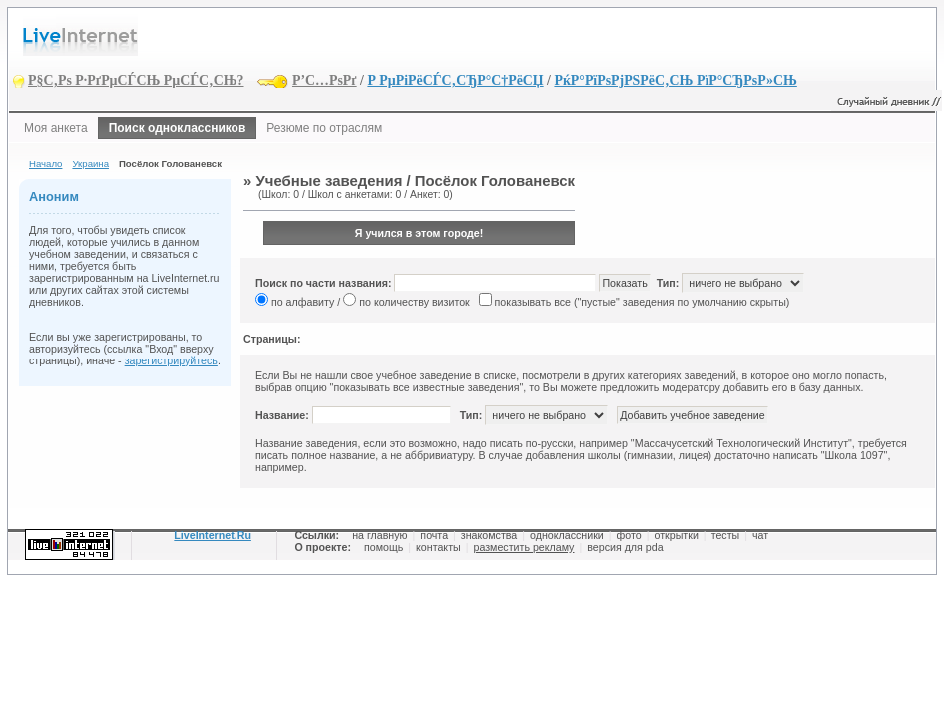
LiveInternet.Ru (212, 535)
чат (760, 535)
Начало (45, 163)
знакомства (489, 535)
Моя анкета (56, 128)
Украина (90, 163)
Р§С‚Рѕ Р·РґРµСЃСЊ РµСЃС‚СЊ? (136, 80)
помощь (383, 547)
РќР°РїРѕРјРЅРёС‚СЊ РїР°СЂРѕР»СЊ (675, 80)
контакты (438, 547)
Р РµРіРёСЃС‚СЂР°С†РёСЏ (455, 80)
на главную (379, 535)
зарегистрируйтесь (171, 360)
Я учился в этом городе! (419, 233)
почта (434, 535)
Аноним (54, 196)
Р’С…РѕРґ (324, 80)
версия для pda (625, 547)
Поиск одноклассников (177, 128)
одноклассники (567, 535)
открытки (677, 535)
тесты (725, 535)
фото (629, 535)
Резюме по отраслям (324, 128)
